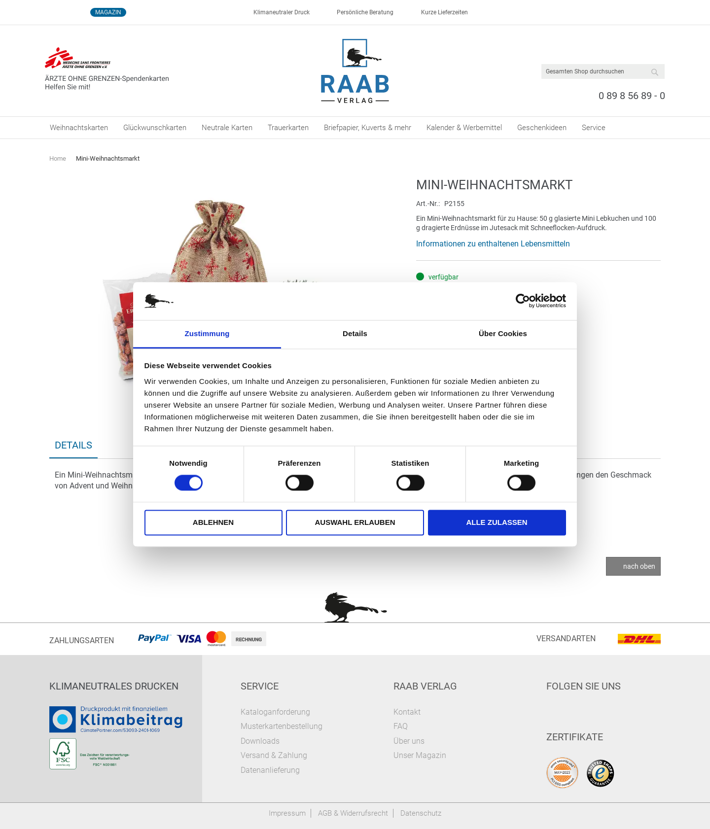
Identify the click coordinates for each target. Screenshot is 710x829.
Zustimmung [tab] (207, 333)
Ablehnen (213, 522)
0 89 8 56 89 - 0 (632, 96)
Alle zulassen (496, 522)
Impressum (287, 813)
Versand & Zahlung (274, 755)
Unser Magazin (419, 755)
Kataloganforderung (275, 712)
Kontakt (407, 712)
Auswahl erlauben (355, 522)
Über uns (409, 741)
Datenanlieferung (270, 770)
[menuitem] (79, 127)
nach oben (639, 566)
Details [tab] (355, 333)
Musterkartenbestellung (281, 726)
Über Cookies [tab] (503, 333)
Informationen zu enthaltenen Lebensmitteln (493, 243)
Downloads (260, 741)
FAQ (400, 726)
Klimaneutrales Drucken (113, 686)
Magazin (108, 12)
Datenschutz (420, 813)
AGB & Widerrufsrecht (353, 813)
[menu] (355, 127)
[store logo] (355, 71)
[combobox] (603, 71)
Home (57, 158)
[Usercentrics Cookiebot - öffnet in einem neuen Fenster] (523, 301)
